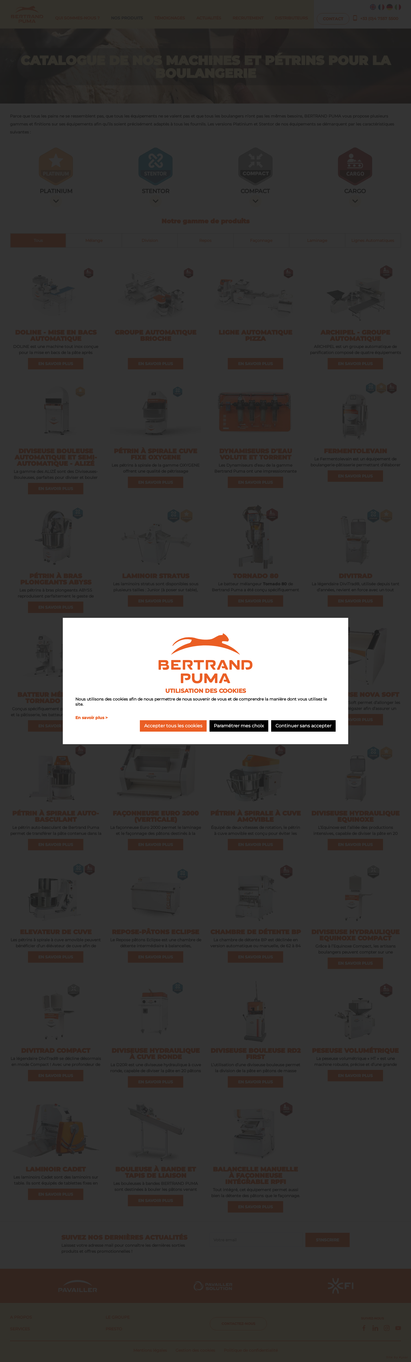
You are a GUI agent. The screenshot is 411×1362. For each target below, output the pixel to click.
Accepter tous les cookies (173, 725)
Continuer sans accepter (303, 725)
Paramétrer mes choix (239, 725)
